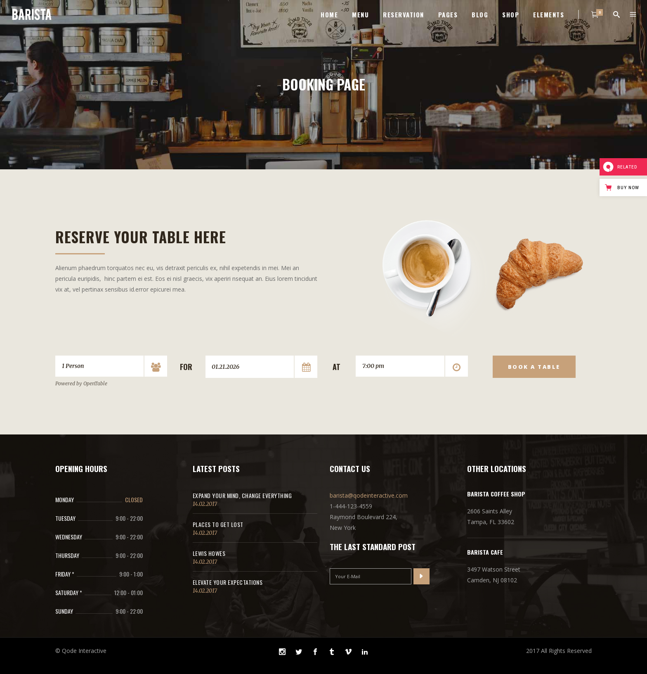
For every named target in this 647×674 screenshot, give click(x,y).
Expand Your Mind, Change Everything (242, 495)
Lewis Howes (209, 553)
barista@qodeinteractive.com (369, 495)
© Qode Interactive (80, 651)
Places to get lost (218, 524)
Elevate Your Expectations (228, 582)
